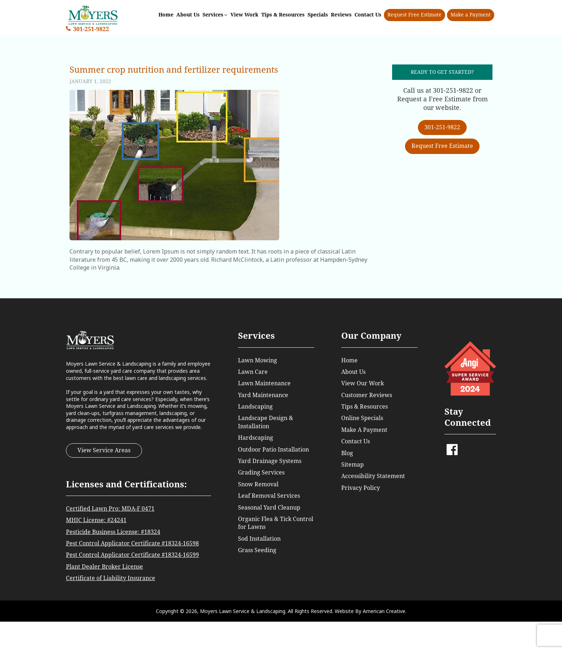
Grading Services (261, 472)
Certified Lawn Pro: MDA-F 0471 (110, 508)
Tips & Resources (364, 406)
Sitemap (352, 464)
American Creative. (384, 611)
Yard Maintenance (263, 395)
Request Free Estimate (414, 15)
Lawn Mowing (257, 360)
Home (349, 360)
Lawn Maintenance (264, 383)
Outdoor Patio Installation (273, 449)
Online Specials (362, 418)
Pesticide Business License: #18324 (113, 532)
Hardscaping (255, 437)
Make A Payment (364, 429)
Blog (347, 453)
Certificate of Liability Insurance (110, 578)
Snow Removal (258, 484)
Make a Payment (471, 15)
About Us (353, 371)
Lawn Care (253, 371)
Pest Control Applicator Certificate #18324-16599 (132, 554)
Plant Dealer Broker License (104, 566)
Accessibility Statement (373, 476)
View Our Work (362, 383)
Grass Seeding (257, 550)
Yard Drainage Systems (269, 461)
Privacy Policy (360, 487)
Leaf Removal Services (269, 495)
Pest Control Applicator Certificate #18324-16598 (132, 543)
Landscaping (255, 406)
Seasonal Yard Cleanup (269, 507)
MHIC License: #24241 (96, 520)
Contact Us (355, 441)
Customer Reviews (366, 395)
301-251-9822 (91, 29)
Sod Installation (259, 538)
